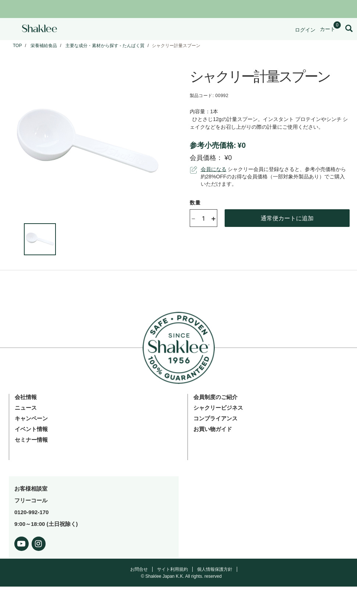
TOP (17, 45)
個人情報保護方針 (214, 569)
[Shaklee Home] (39, 29)
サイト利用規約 (172, 569)
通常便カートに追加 (287, 217)
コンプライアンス (215, 418)
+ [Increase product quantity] (213, 218)
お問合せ (139, 569)
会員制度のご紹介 (215, 397)
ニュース (26, 408)
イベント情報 (31, 429)
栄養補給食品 (44, 45)
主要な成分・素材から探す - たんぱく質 (104, 45)
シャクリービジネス (218, 408)
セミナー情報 (31, 440)
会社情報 (26, 397)
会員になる (213, 169)
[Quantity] (203, 218)
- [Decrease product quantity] (193, 218)
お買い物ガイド (212, 429)
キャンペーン (31, 418)
